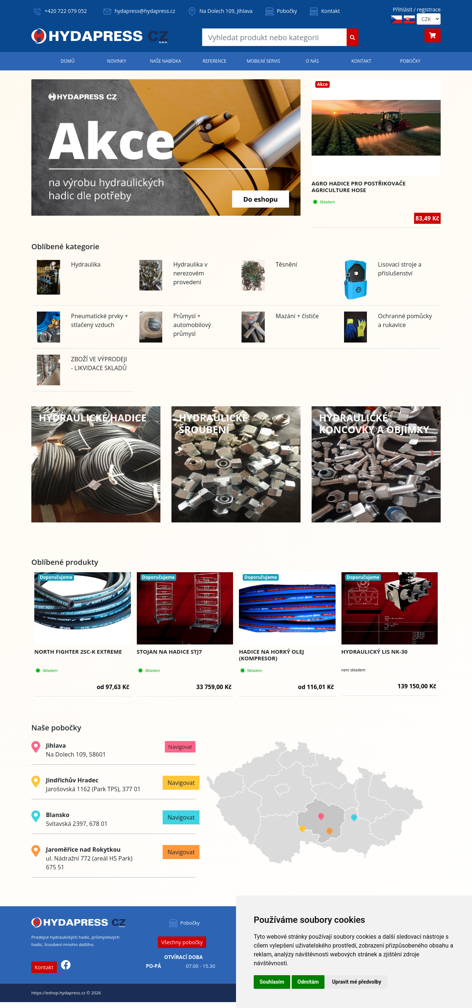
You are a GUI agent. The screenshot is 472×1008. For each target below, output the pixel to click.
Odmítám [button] (308, 982)
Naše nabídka (165, 61)
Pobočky (280, 10)
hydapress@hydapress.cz (145, 10)
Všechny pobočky (181, 942)
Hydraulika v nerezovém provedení (190, 273)
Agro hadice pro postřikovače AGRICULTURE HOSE (359, 187)
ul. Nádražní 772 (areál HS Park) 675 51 (89, 858)
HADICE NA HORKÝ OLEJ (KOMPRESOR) (271, 655)
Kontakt (324, 10)
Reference (214, 61)
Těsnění (286, 264)
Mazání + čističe (297, 316)
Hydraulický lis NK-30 (374, 651)
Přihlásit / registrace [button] (417, 9)
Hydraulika (86, 264)
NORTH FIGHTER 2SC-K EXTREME (78, 651)
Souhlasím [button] (272, 982)
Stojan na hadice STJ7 (169, 651)
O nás (312, 61)
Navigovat (180, 746)
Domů (68, 61)
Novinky (116, 61)
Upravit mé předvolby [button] (356, 982)
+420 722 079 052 (66, 10)
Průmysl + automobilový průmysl (192, 325)
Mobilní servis (263, 61)
